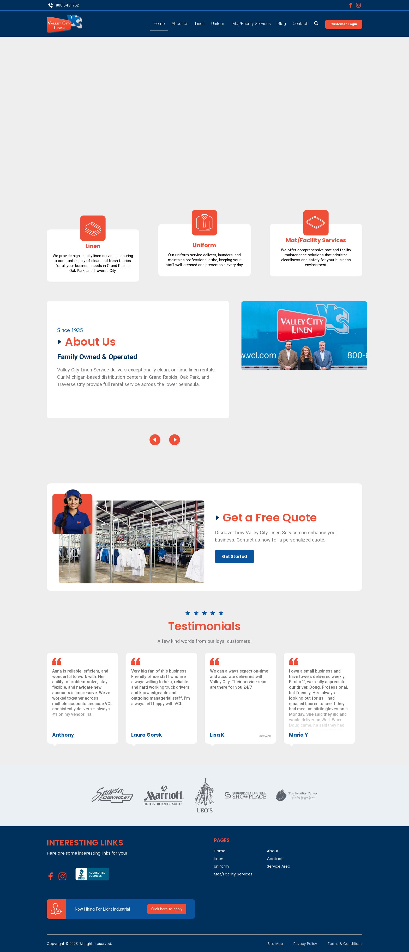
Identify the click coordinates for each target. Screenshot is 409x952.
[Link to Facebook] (350, 5)
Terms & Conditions (345, 943)
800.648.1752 (67, 5)
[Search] (316, 20)
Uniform (221, 866)
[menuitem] (159, 20)
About (273, 851)
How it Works (281, 166)
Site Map (275, 943)
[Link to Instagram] (358, 5)
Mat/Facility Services (233, 874)
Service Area (278, 866)
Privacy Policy (305, 943)
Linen (218, 858)
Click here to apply (166, 909)
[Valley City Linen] (64, 24)
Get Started (233, 166)
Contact (275, 858)
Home (219, 851)
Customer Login (343, 24)
